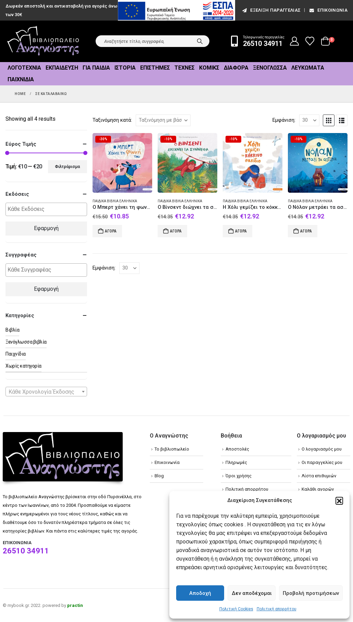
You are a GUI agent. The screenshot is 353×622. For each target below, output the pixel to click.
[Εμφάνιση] (309, 120)
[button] (339, 500)
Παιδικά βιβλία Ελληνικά (115, 201)
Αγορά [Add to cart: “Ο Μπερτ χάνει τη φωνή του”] (111, 231)
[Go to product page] (122, 163)
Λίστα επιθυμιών (319, 475)
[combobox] (46, 391)
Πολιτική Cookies (236, 609)
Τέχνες (184, 67)
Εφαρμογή (46, 228)
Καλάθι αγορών (318, 489)
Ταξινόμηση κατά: (112, 120)
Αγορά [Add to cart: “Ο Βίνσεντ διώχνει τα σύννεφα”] (176, 231)
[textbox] (48, 209)
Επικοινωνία (328, 10)
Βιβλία (12, 330)
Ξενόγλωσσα (270, 67)
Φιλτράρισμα (67, 166)
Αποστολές (237, 449)
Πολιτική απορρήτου (276, 609)
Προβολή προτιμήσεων (311, 593)
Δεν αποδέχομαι (252, 593)
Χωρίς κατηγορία (23, 366)
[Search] (199, 41)
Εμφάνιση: (283, 120)
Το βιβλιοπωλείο (172, 449)
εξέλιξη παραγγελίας (271, 10)
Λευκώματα (307, 67)
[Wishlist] (310, 41)
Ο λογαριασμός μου (322, 449)
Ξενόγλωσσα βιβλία (26, 342)
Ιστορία (125, 67)
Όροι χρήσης (239, 475)
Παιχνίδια (21, 79)
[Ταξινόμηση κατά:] (163, 120)
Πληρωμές (236, 462)
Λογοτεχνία (24, 67)
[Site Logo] (43, 41)
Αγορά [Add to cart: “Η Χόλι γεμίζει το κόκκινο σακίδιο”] (241, 231)
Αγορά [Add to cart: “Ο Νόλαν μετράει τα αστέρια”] (306, 231)
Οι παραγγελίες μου (322, 462)
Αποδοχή (200, 593)
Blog (159, 475)
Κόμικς (209, 67)
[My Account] (294, 41)
